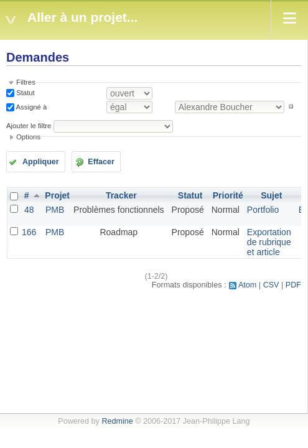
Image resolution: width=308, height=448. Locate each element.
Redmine (117, 421)
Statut (24, 92)
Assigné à (30, 106)
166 (29, 232)
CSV (271, 285)
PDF (293, 285)
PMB (54, 210)
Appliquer (40, 161)
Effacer (101, 161)
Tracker (121, 195)
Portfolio (263, 210)
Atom (247, 285)
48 (29, 210)
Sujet (271, 195)
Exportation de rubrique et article (269, 242)
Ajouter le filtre (28, 125)
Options (28, 137)
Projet (57, 195)
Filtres (25, 82)
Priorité (228, 195)
